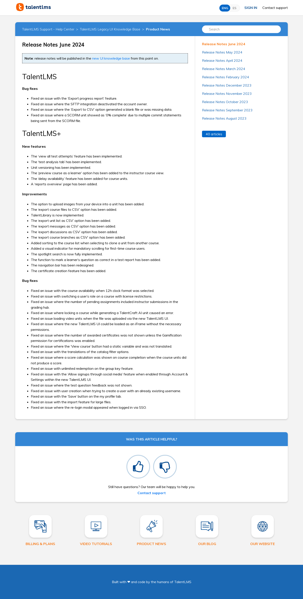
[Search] (241, 29)
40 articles (214, 134)
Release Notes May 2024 (222, 52)
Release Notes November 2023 (227, 93)
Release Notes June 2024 (223, 44)
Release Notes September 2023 (227, 110)
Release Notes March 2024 (223, 69)
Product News (158, 29)
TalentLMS (182, 582)
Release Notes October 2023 (225, 102)
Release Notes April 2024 (222, 60)
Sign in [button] (250, 7)
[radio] (138, 467)
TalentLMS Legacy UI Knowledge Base (110, 29)
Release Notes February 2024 (225, 77)
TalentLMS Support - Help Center (48, 29)
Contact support (275, 7)
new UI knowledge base (111, 58)
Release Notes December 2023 (227, 85)
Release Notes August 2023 (224, 118)
